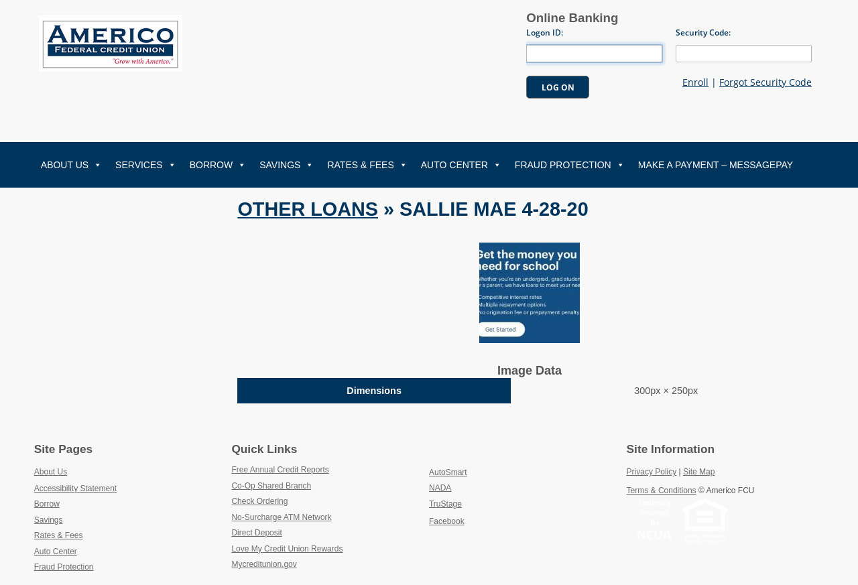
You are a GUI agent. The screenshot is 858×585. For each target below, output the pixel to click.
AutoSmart (479, 471)
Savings (286, 164)
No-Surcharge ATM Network (312, 516)
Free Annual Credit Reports (311, 469)
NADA (471, 487)
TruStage (476, 503)
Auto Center (461, 164)
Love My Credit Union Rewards (318, 548)
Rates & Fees (367, 164)
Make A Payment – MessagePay (715, 164)
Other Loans (307, 209)
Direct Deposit (288, 532)
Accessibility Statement (75, 488)
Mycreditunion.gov (263, 564)
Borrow (218, 164)
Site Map (699, 471)
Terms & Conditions (661, 490)
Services (145, 164)
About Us (71, 164)
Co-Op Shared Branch (302, 485)
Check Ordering (290, 500)
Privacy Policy (652, 471)
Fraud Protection (570, 164)
